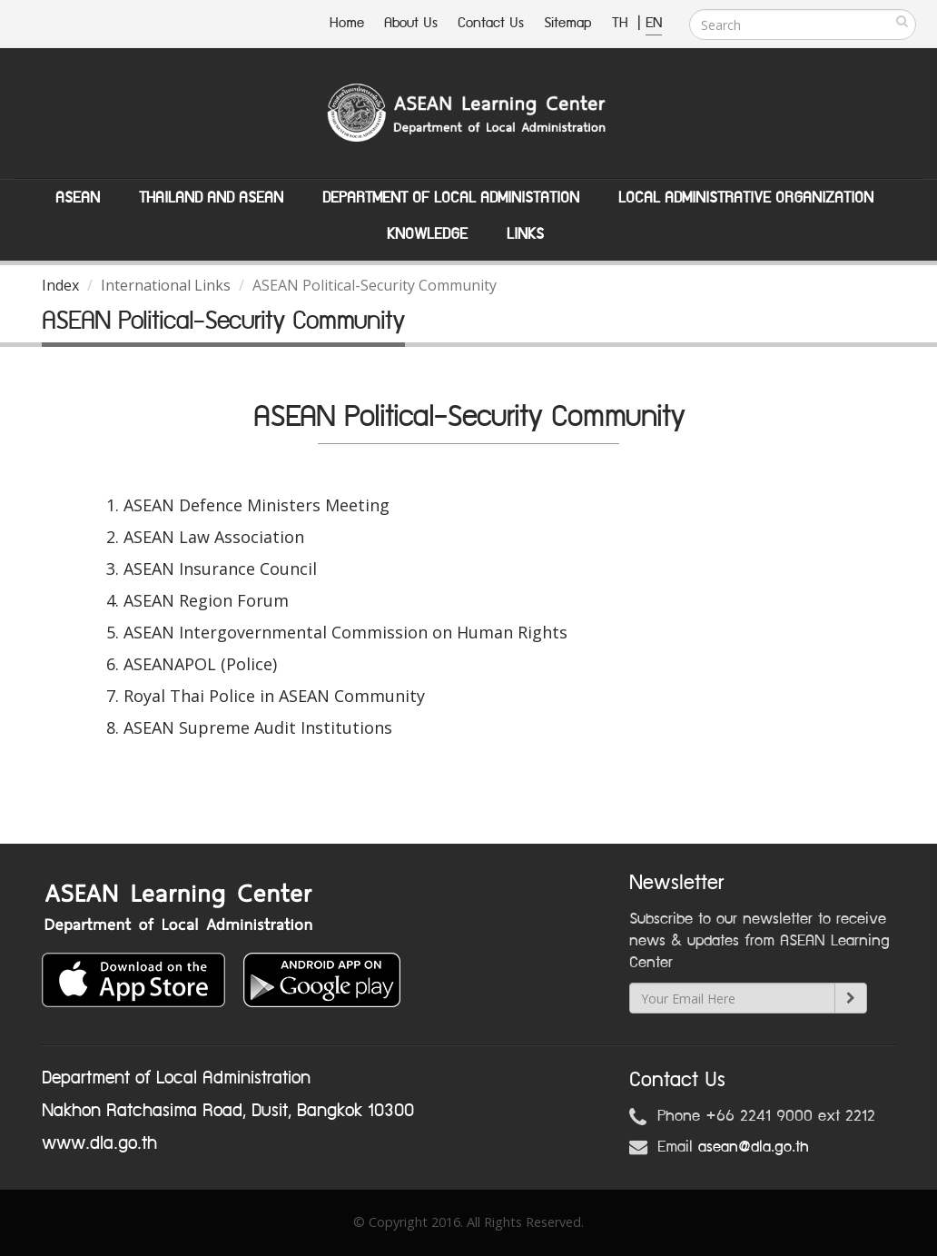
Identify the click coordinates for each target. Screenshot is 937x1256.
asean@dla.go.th (753, 1147)
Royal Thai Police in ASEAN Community (274, 696)
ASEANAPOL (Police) (200, 664)
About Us (411, 23)
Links (525, 234)
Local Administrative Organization (745, 198)
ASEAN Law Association (213, 537)
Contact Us (491, 23)
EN (654, 23)
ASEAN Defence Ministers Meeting (256, 505)
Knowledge (427, 234)
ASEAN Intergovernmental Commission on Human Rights (345, 632)
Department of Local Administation (450, 198)
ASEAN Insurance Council (220, 568)
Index (60, 285)
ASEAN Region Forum (206, 600)
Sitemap (568, 23)
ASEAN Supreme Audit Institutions (257, 727)
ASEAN (77, 198)
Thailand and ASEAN (211, 198)
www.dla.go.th (99, 1143)
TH (622, 23)
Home (347, 23)
